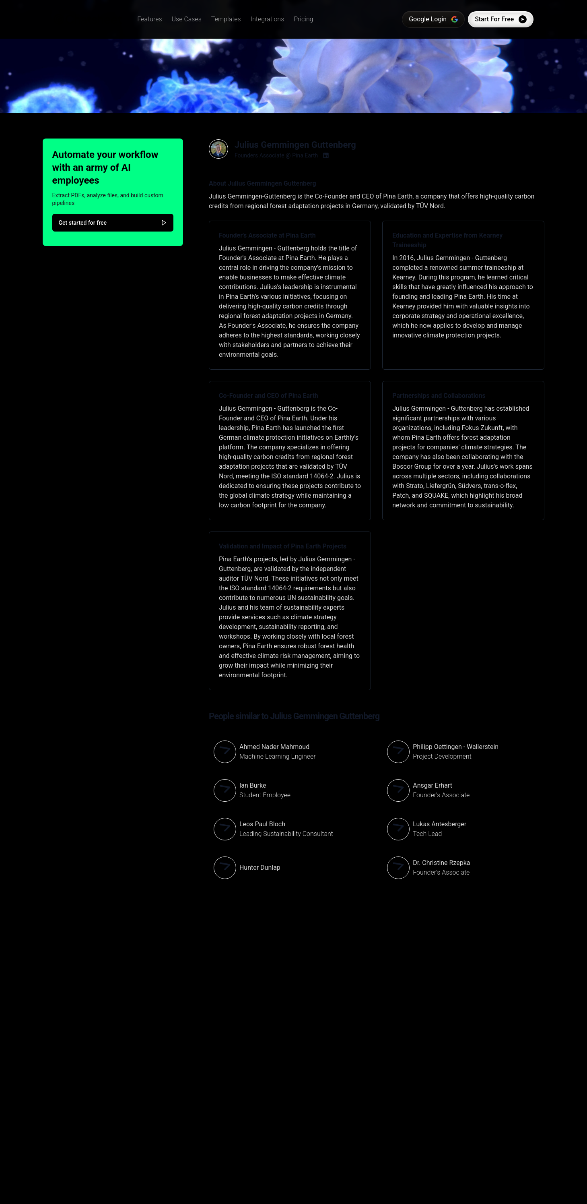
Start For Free (497, 19)
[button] (153, 19)
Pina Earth (305, 155)
